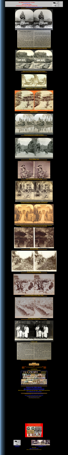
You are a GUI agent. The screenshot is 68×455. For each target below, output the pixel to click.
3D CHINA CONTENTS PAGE (34, 389)
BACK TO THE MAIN (34, 387)
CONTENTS (17, 446)
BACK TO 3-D (17, 445)
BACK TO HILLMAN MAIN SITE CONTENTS (34, 395)
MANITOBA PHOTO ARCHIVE (40, 445)
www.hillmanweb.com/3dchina (34, 391)
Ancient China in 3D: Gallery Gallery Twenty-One (34, 7)
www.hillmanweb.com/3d (26, 3)
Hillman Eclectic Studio (34, 448)
